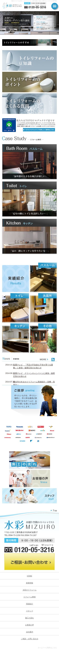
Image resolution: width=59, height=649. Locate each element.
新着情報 (29, 583)
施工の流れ (29, 618)
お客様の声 (29, 625)
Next (54, 23)
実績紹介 (29, 604)
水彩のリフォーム (30, 590)
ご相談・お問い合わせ (29, 639)
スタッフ (29, 611)
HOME (29, 576)
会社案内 (29, 632)
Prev (4, 23)
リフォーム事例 (29, 597)
